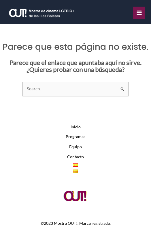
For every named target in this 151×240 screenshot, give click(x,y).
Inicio (76, 127)
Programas (75, 136)
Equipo (75, 146)
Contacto (75, 157)
